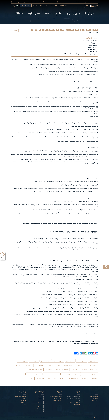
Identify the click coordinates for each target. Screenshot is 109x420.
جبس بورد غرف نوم (58, 361)
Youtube (34, 2)
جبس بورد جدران (70, 361)
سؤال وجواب (23, 402)
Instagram (14, 2)
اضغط (84, 333)
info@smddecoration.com (91, 2)
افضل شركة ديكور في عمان (34, 374)
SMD (31, 378)
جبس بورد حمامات (92, 365)
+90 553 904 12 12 (78, 2)
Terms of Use (49, 417)
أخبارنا (45, 5)
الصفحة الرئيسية (63, 5)
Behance (53, 2)
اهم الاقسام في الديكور (20, 397)
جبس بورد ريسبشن (45, 361)
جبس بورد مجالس (22, 361)
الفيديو (24, 398)
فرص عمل (23, 404)
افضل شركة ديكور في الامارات (89, 374)
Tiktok (40, 2)
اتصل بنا (35, 5)
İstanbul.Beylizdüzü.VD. (74, 403)
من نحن (41, 5)
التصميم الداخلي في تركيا (62, 370)
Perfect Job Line (94, 417)
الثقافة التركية (49, 370)
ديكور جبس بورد (93, 361)
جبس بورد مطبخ (34, 361)
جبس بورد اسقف (81, 361)
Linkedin (59, 2)
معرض (50, 5)
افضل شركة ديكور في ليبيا (72, 378)
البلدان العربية (93, 370)
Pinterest (46, 2)
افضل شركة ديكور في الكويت (51, 374)
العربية (14, 6)
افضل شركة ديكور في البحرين (89, 378)
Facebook (27, 2)
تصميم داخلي (83, 370)
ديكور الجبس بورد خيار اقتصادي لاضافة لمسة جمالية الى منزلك (48, 18)
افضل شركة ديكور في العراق (55, 378)
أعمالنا (55, 5)
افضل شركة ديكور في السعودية (70, 374)
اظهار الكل (95, 400)
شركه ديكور (19, 365)
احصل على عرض (25, 5)
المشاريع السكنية (94, 397)
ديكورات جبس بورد (80, 365)
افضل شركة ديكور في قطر (35, 370)
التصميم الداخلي (39, 365)
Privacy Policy (42, 417)
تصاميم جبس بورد (68, 365)
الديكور (58, 365)
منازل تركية (74, 370)
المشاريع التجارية (94, 398)
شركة (95, 261)
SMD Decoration (40, 378)
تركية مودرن (29, 365)
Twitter (20, 2)
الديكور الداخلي (49, 365)
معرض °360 (23, 400)
